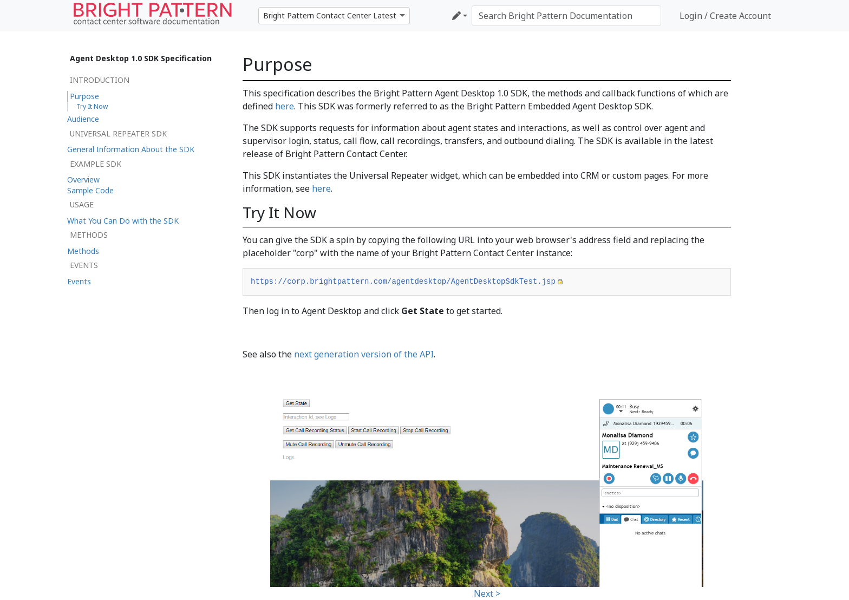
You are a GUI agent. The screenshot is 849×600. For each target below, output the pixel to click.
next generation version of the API (364, 354)
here (284, 106)
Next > (487, 593)
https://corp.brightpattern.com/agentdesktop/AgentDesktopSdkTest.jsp (403, 281)
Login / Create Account (725, 16)
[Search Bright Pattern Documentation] (566, 15)
